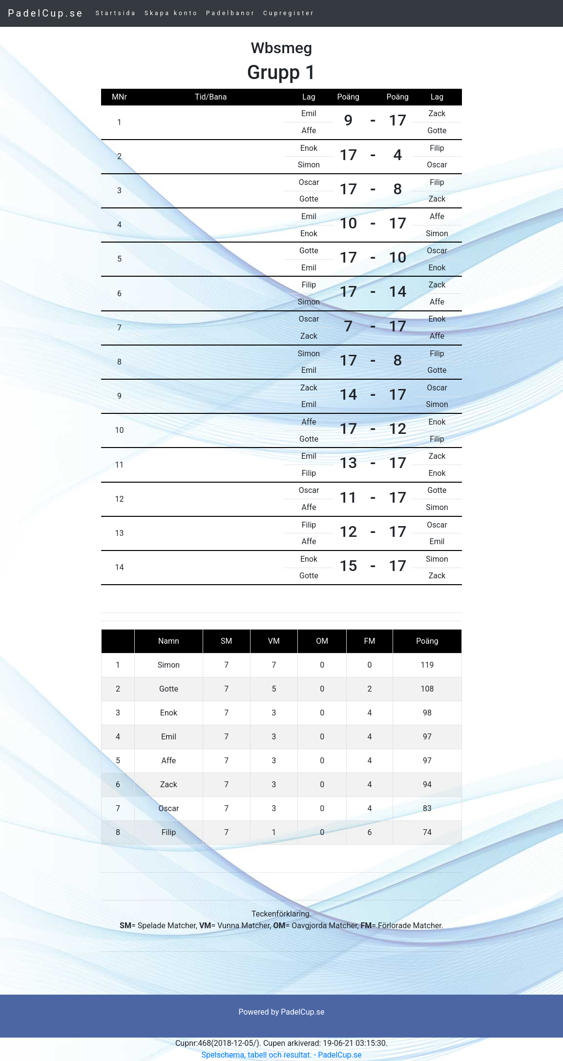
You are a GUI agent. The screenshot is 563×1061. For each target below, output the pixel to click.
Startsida (116, 13)
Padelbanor (230, 13)
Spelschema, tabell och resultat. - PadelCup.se (282, 1055)
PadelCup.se (46, 13)
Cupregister (289, 13)
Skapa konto (171, 13)
